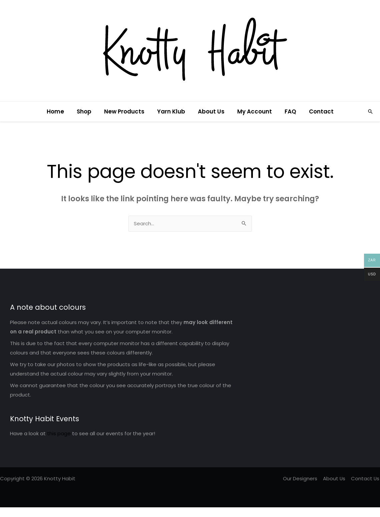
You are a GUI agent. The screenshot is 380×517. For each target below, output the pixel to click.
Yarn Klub (172, 111)
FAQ (287, 111)
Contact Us (365, 478)
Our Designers (301, 478)
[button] (370, 111)
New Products (126, 111)
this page (59, 433)
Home (60, 111)
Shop (87, 111)
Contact (316, 111)
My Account (252, 111)
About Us (210, 111)
